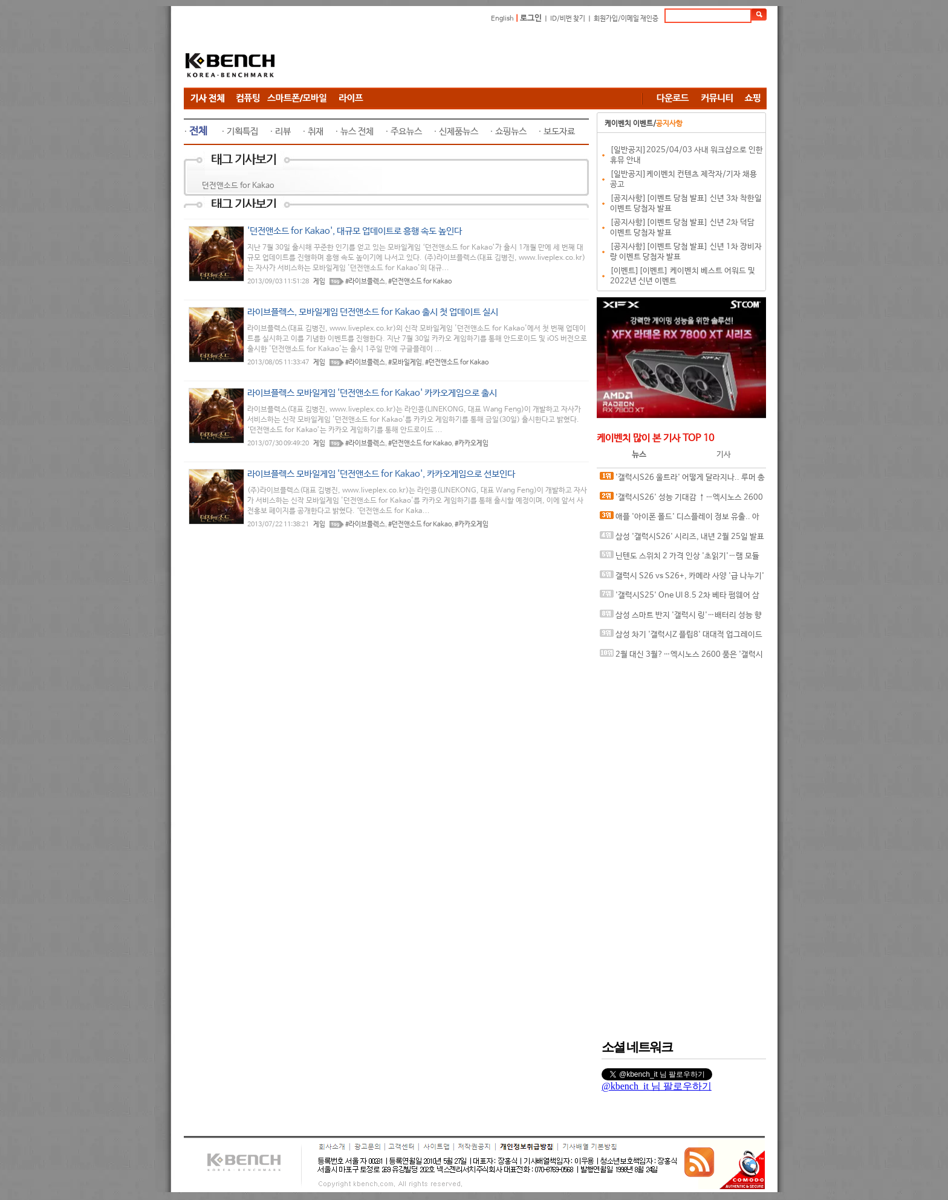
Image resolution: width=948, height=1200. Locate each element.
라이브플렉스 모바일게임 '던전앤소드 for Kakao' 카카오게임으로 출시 (372, 393)
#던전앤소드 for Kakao (420, 281)
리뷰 (283, 131)
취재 (315, 131)
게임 (319, 281)
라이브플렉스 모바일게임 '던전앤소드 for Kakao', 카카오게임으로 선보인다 (381, 474)
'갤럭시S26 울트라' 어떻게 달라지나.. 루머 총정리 (682, 480)
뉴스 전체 (357, 131)
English (502, 18)
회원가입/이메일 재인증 (626, 18)
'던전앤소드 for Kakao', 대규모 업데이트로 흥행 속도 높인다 (354, 231)
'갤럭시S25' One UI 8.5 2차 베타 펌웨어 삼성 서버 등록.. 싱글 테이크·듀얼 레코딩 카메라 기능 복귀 (679, 598)
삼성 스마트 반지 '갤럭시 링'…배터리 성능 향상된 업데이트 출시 (681, 618)
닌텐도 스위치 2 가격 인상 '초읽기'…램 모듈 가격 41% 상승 (679, 558)
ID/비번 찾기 (567, 18)
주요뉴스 (406, 131)
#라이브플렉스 (365, 281)
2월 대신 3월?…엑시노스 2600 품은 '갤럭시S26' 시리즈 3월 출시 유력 (681, 657)
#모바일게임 (405, 362)
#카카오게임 (472, 443)
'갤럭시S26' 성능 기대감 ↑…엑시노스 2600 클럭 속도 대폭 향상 (681, 500)
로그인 (531, 18)
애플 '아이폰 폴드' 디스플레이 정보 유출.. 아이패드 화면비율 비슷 (679, 519)
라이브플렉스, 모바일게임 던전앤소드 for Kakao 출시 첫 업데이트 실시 (372, 312)
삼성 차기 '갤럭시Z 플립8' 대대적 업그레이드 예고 (681, 637)
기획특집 (242, 131)
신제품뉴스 (458, 131)
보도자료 (559, 131)
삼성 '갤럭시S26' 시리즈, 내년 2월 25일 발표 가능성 (682, 539)
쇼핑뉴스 (511, 131)
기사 (723, 454)
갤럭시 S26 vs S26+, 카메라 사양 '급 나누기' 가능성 (682, 578)
